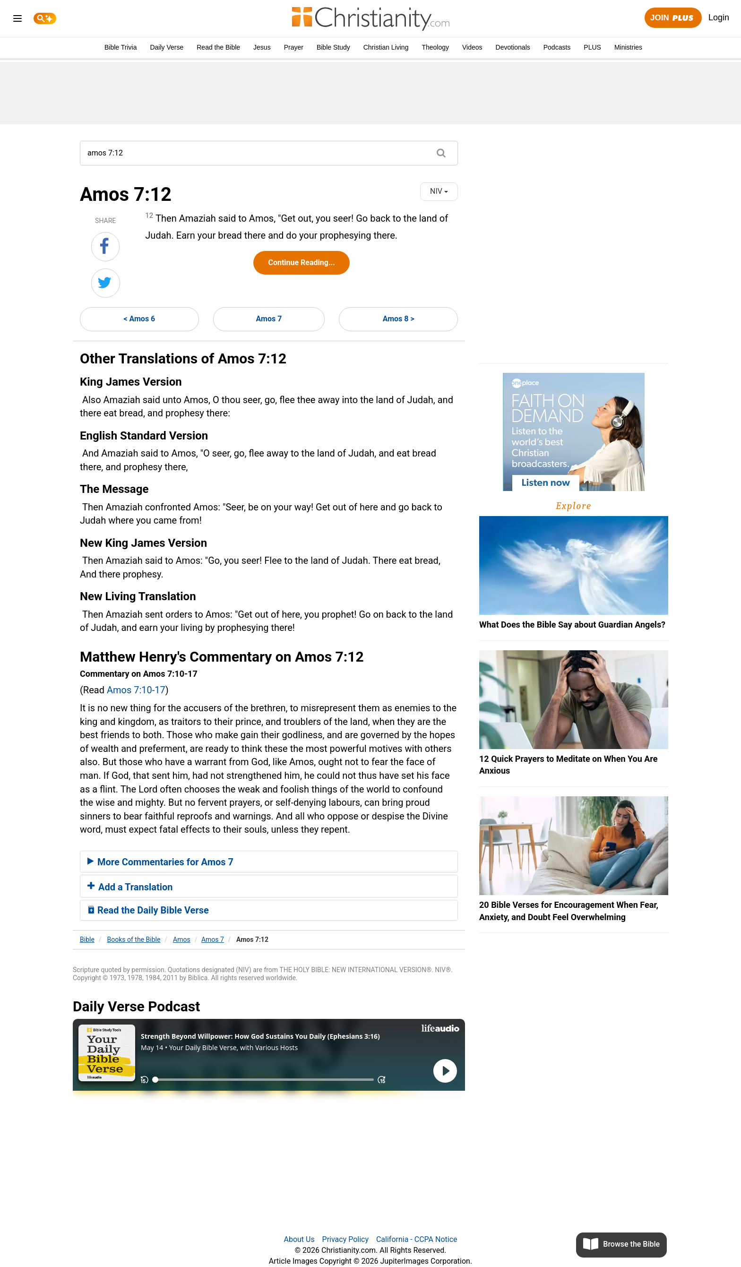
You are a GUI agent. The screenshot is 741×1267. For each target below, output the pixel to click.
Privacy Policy (345, 1239)
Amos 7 (269, 318)
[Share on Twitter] (105, 283)
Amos (181, 939)
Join (673, 18)
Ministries (628, 47)
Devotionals (513, 47)
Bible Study (333, 47)
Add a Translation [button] (130, 887)
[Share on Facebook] (105, 246)
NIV (439, 191)
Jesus (262, 47)
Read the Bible (218, 47)
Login (718, 17)
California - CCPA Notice (416, 1239)
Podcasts (557, 47)
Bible (87, 939)
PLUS (592, 47)
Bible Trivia (120, 47)
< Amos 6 (139, 318)
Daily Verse (166, 47)
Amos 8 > (398, 318)
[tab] (268, 861)
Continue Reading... (301, 262)
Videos (472, 47)
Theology (435, 47)
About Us (299, 1239)
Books (134, 939)
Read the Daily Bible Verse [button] (148, 910)
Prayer (293, 47)
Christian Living (386, 47)
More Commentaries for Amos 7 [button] (160, 862)
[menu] (17, 20)
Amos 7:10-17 (136, 690)
